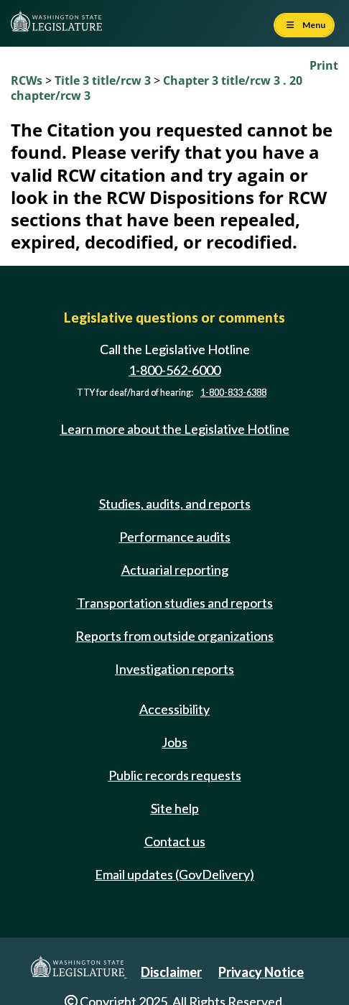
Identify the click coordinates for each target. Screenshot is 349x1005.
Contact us (174, 841)
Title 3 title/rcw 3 (104, 80)
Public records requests (174, 775)
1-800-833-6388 (233, 392)
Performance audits (175, 537)
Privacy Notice (261, 972)
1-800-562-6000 (174, 370)
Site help (175, 808)
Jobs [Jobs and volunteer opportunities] (174, 742)
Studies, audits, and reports (175, 503)
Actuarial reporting (174, 570)
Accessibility (174, 709)
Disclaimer (171, 972)
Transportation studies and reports (175, 603)
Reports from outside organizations (174, 636)
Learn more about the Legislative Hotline (174, 429)
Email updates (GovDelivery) (174, 874)
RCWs (26, 80)
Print (324, 65)
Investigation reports (174, 669)
